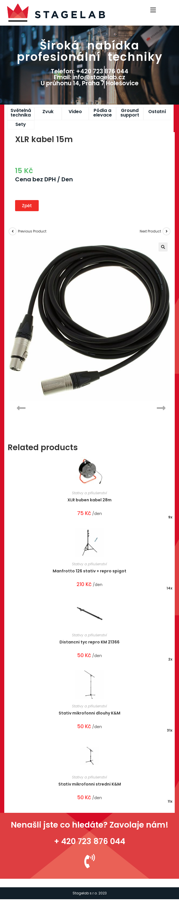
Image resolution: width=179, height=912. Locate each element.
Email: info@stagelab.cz (89, 77)
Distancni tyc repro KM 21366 (89, 642)
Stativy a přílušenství (89, 493)
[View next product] (166, 231)
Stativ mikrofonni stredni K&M (89, 784)
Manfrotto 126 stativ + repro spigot (89, 571)
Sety (20, 124)
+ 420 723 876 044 (89, 841)
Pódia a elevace (102, 112)
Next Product (150, 231)
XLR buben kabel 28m (89, 500)
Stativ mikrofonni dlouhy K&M (89, 713)
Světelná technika (21, 112)
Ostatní (157, 111)
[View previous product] (13, 231)
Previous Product (32, 231)
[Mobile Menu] (154, 9)
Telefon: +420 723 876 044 (89, 71)
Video (75, 111)
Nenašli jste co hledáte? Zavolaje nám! (89, 824)
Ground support (129, 112)
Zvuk (48, 111)
